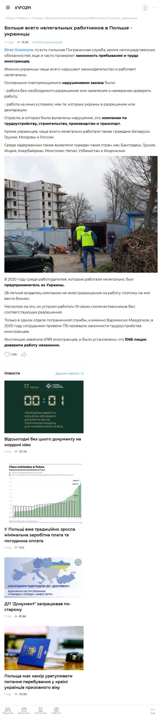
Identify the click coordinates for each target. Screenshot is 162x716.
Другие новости (70, 373)
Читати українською (47, 42)
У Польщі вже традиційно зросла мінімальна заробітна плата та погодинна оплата (39, 535)
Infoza (23, 8)
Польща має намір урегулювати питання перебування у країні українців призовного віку (38, 682)
